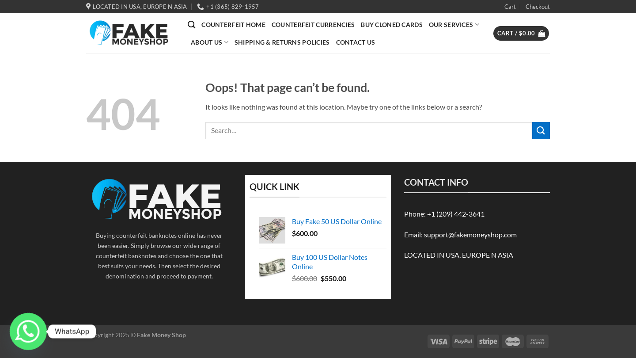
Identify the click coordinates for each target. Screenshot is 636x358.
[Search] (191, 25)
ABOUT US (209, 42)
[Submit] (541, 130)
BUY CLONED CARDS (392, 24)
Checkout (538, 6)
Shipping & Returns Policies (282, 42)
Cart (510, 6)
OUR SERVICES (454, 24)
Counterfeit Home (233, 24)
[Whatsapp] (28, 331)
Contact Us (355, 42)
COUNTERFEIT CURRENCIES (313, 24)
